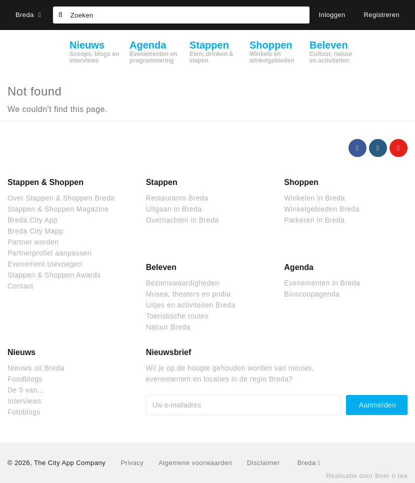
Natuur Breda (168, 327)
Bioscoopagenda (312, 294)
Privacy (132, 462)
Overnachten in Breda (182, 220)
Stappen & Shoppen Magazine (58, 209)
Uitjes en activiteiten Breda (191, 305)
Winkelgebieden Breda (321, 209)
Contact (21, 286)
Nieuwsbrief (169, 352)
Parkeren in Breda (314, 220)
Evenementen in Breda (322, 283)
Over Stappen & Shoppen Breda (61, 198)
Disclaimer (263, 462)
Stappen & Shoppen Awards (54, 275)
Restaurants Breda (177, 198)
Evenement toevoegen (45, 264)
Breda (28, 14)
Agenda (299, 267)
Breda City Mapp (35, 231)
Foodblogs (25, 379)
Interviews (25, 401)
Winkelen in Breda (314, 198)
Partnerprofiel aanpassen (50, 253)
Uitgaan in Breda (174, 209)
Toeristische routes (177, 316)
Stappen (162, 182)
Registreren (382, 14)
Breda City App (33, 220)
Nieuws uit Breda (36, 368)
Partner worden (33, 242)
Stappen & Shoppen (46, 182)
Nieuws (22, 352)
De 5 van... (26, 390)
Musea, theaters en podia (188, 294)
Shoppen (301, 182)
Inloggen (332, 14)
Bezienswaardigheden (183, 283)
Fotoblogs (24, 412)
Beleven (161, 267)
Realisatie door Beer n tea (367, 476)
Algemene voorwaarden (195, 462)
